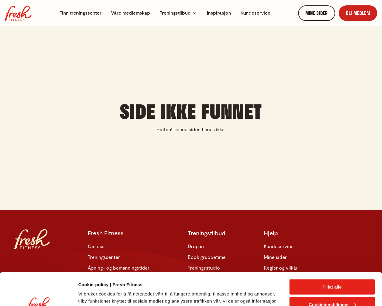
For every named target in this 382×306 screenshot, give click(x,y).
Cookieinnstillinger (332, 273)
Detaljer (86, 293)
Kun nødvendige (332, 291)
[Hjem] (18, 13)
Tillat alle (332, 256)
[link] (316, 13)
